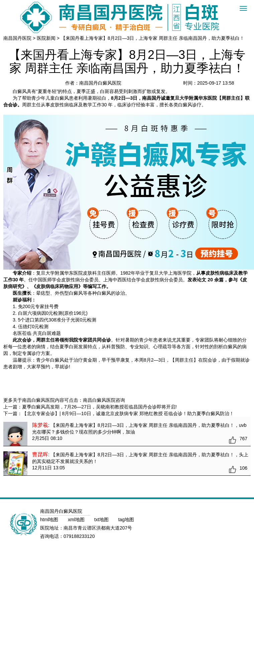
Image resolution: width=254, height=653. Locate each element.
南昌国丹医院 (17, 38)
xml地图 (77, 519)
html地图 (49, 519)
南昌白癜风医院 (99, 400)
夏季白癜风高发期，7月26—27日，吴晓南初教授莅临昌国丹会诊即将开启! (99, 406)
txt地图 (102, 519)
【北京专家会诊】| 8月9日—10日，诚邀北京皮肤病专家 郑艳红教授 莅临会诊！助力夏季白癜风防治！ (128, 413)
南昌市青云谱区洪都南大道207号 (98, 528)
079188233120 (79, 536)
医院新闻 (46, 38)
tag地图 (126, 519)
